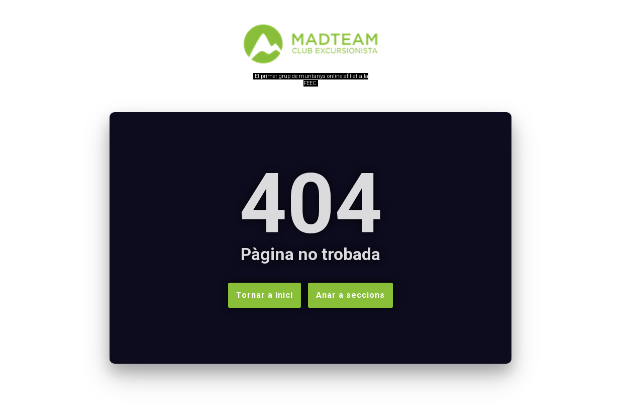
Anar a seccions (350, 295)
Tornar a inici (264, 295)
